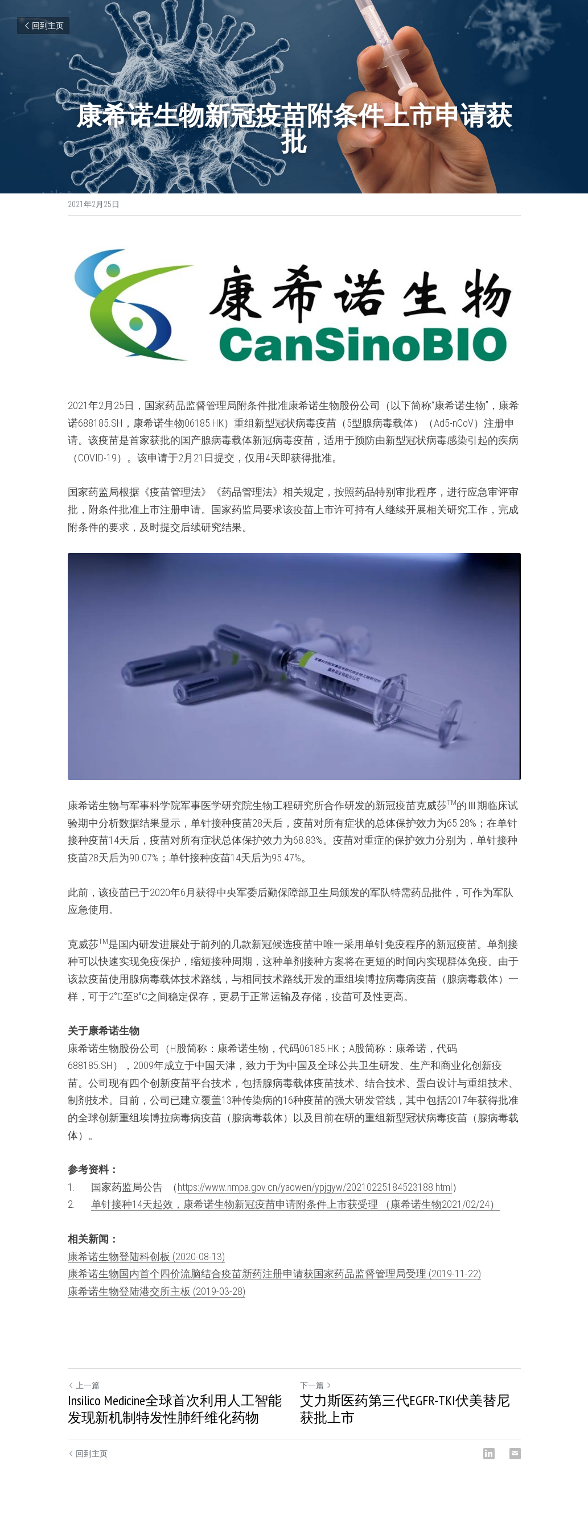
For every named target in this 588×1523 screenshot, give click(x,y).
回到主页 (43, 25)
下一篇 (316, 1385)
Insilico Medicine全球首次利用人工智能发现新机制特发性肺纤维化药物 (175, 1409)
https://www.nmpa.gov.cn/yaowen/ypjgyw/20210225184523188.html (315, 1187)
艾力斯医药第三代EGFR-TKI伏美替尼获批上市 (405, 1409)
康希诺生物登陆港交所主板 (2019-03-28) (156, 1291)
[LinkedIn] (489, 1453)
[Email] (515, 1453)
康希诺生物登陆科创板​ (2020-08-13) (146, 1256)
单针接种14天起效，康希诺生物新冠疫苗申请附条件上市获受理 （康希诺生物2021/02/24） (295, 1204)
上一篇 (84, 1385)
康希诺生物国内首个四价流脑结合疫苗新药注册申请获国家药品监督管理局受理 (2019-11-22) (274, 1274)
